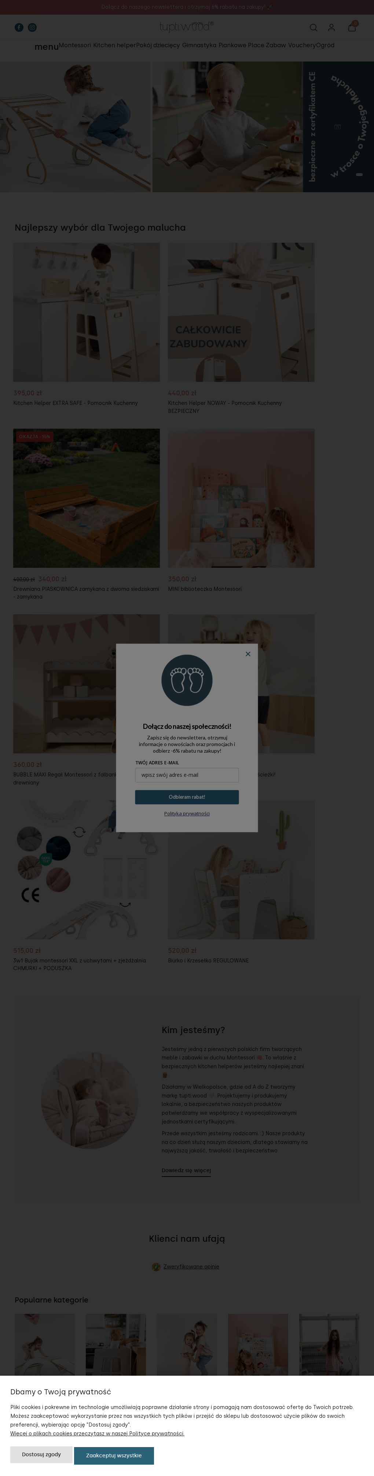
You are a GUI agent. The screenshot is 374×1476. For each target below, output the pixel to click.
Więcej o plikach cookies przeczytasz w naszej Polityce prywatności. (97, 1435)
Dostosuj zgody (41, 1457)
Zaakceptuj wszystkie (114, 1457)
